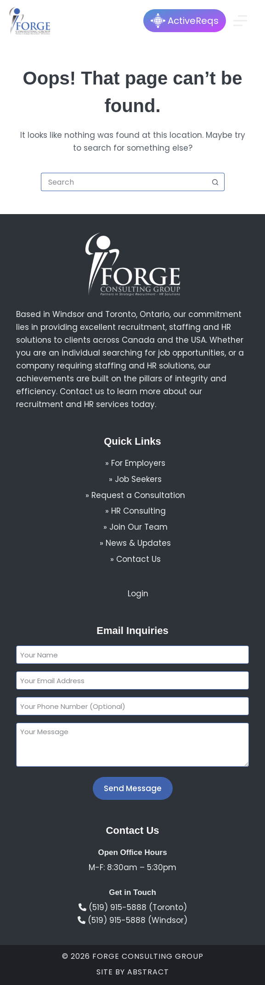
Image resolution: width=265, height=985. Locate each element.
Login (138, 593)
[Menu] (240, 21)
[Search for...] (123, 182)
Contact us (82, 391)
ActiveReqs (185, 20)
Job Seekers (138, 479)
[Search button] (215, 182)
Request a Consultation (138, 495)
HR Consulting (138, 510)
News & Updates (138, 543)
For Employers (138, 463)
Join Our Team (138, 526)
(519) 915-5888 (118, 907)
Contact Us (138, 559)
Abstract (148, 972)
